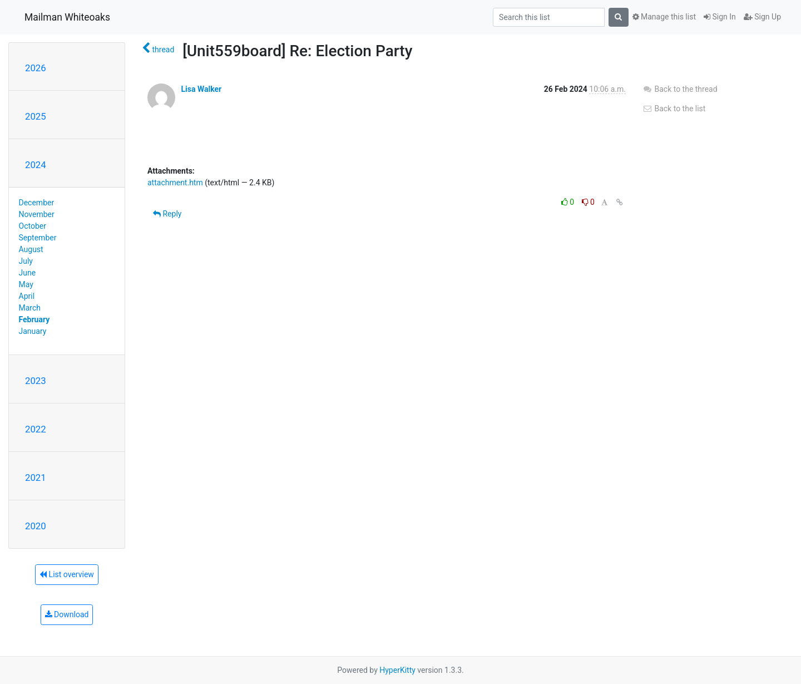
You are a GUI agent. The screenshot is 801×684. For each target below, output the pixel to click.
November (37, 214)
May (26, 284)
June (27, 272)
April (27, 296)
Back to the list (673, 108)
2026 (35, 67)
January (33, 331)
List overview (66, 574)
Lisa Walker (201, 89)
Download (67, 614)
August (31, 249)
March (30, 307)
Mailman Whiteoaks (67, 17)
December (37, 202)
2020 (35, 526)
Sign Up (762, 16)
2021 (35, 477)
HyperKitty (397, 670)
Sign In (720, 16)
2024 (35, 164)
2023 (35, 380)
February (34, 319)
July (26, 261)
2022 (35, 429)
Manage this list (664, 16)
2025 (35, 116)
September (38, 237)
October (32, 226)
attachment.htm (175, 182)
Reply (167, 213)
